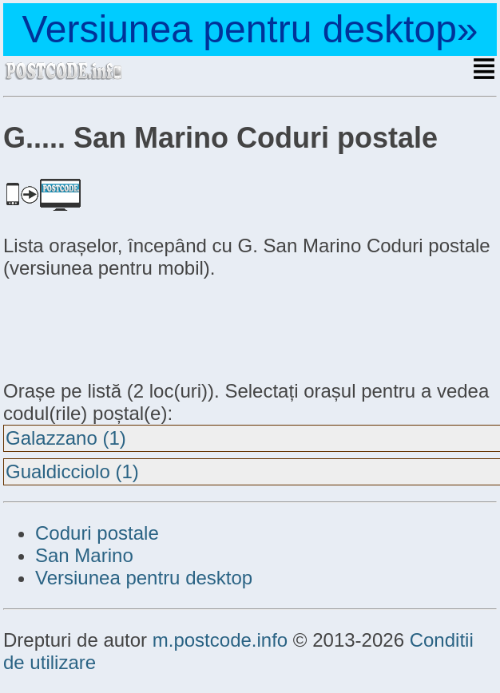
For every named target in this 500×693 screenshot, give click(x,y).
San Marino (84, 555)
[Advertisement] (131, 327)
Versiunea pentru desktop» (250, 29)
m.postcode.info (220, 640)
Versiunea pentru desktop (143, 577)
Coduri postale (97, 533)
